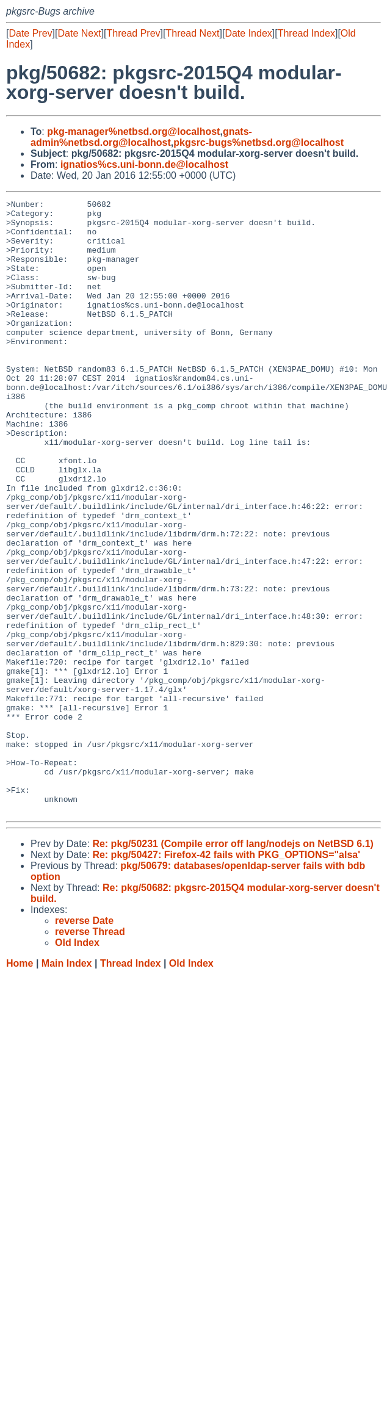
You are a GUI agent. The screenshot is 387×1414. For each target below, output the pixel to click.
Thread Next (192, 33)
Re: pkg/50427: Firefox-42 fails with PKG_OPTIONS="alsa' (226, 977)
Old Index (191, 1086)
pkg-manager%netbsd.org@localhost (133, 131)
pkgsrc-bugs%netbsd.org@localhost (258, 142)
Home (19, 1086)
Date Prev (30, 33)
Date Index (248, 33)
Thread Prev (134, 33)
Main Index (67, 1086)
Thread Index (306, 33)
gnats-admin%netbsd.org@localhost (141, 137)
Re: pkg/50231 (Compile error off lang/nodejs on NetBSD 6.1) (233, 966)
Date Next (79, 33)
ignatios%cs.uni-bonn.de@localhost (144, 164)
